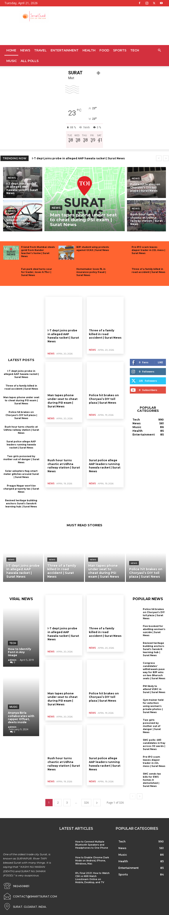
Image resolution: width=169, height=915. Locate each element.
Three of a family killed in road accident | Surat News (148, 271)
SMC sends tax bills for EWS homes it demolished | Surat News (152, 780)
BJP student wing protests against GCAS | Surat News (92, 249)
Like (160, 362)
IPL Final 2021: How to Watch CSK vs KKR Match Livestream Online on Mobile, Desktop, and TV (92, 878)
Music (11, 61)
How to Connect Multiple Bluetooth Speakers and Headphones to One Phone (91, 844)
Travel (40, 50)
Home (11, 50)
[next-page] (97, 802)
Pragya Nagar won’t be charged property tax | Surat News (21, 488)
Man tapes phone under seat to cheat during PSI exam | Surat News (21, 400)
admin (12, 659)
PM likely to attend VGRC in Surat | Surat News (154, 689)
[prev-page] (132, 796)
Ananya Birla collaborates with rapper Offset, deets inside (21, 717)
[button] (159, 50)
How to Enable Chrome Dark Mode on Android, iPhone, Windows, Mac (92, 860)
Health (89, 50)
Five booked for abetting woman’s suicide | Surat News (154, 631)
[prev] (159, 158)
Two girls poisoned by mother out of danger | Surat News (21, 459)
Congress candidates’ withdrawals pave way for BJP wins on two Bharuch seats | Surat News (154, 671)
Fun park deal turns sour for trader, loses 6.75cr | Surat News (36, 272)
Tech (134, 50)
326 (86, 802)
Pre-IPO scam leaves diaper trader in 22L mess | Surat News (148, 250)
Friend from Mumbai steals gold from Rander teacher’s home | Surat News (38, 252)
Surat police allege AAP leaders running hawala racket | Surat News (21, 444)
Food (104, 50)
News (25, 50)
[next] (166, 158)
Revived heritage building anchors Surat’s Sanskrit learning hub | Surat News (21, 503)
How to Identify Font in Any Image (19, 652)
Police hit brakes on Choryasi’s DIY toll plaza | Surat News (21, 415)
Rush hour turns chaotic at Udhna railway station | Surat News (21, 429)
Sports (119, 50)
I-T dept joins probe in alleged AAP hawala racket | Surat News (78, 158)
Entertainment (65, 50)
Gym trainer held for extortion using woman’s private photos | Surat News (153, 706)
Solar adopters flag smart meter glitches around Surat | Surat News (21, 474)
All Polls (30, 61)
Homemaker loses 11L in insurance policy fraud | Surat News (91, 272)
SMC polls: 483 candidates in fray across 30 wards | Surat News (154, 745)
